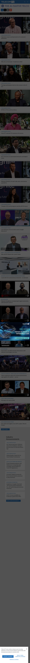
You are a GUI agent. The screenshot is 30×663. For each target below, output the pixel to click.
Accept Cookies (8, 656)
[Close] (26, 649)
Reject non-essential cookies (20, 656)
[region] (14, 655)
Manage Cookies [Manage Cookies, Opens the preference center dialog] (14, 659)
